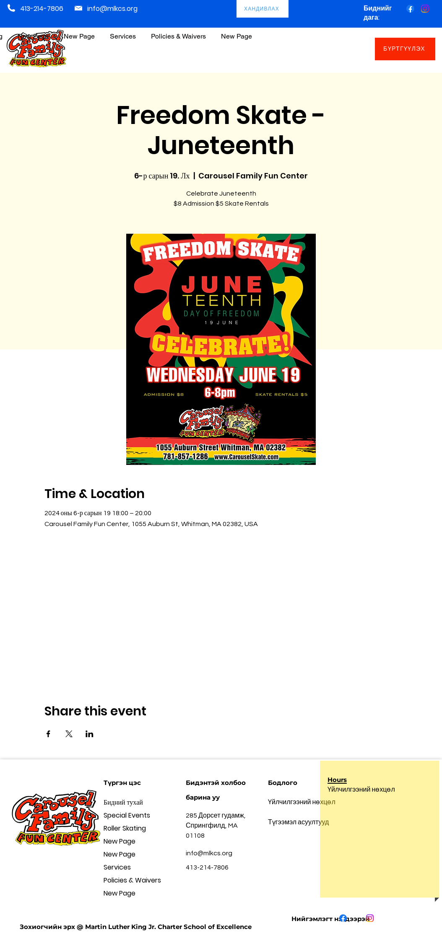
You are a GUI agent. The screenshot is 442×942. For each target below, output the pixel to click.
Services (117, 867)
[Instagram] (425, 8)
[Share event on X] (69, 733)
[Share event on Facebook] (48, 733)
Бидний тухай (123, 802)
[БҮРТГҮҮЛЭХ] (405, 49)
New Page (119, 841)
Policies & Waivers (132, 880)
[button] (178, 32)
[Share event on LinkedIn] (90, 733)
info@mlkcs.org (112, 8)
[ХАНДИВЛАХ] (263, 9)
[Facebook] (410, 8)
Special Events (127, 815)
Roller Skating (125, 828)
